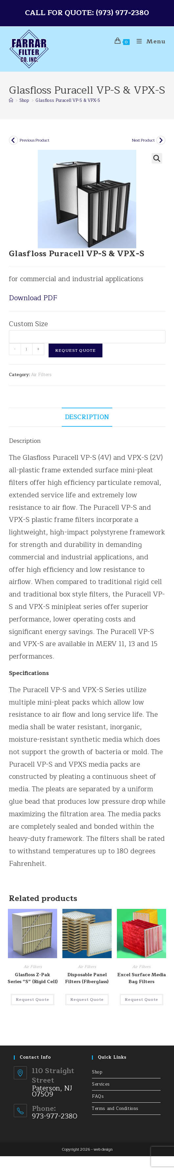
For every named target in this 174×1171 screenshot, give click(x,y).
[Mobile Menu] (148, 41)
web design (103, 1149)
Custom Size (28, 324)
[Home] (11, 100)
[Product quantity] (27, 349)
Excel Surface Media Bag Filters (141, 978)
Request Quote (75, 350)
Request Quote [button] (32, 999)
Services (101, 1084)
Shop (97, 1072)
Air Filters (41, 374)
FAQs (98, 1096)
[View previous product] (13, 140)
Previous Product (34, 140)
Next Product (143, 140)
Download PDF (33, 298)
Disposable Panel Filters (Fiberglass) (87, 978)
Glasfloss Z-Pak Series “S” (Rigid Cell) (33, 978)
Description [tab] (87, 417)
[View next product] (160, 140)
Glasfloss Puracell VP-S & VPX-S (67, 100)
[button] (157, 158)
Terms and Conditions (115, 1108)
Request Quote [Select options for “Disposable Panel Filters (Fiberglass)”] (87, 999)
